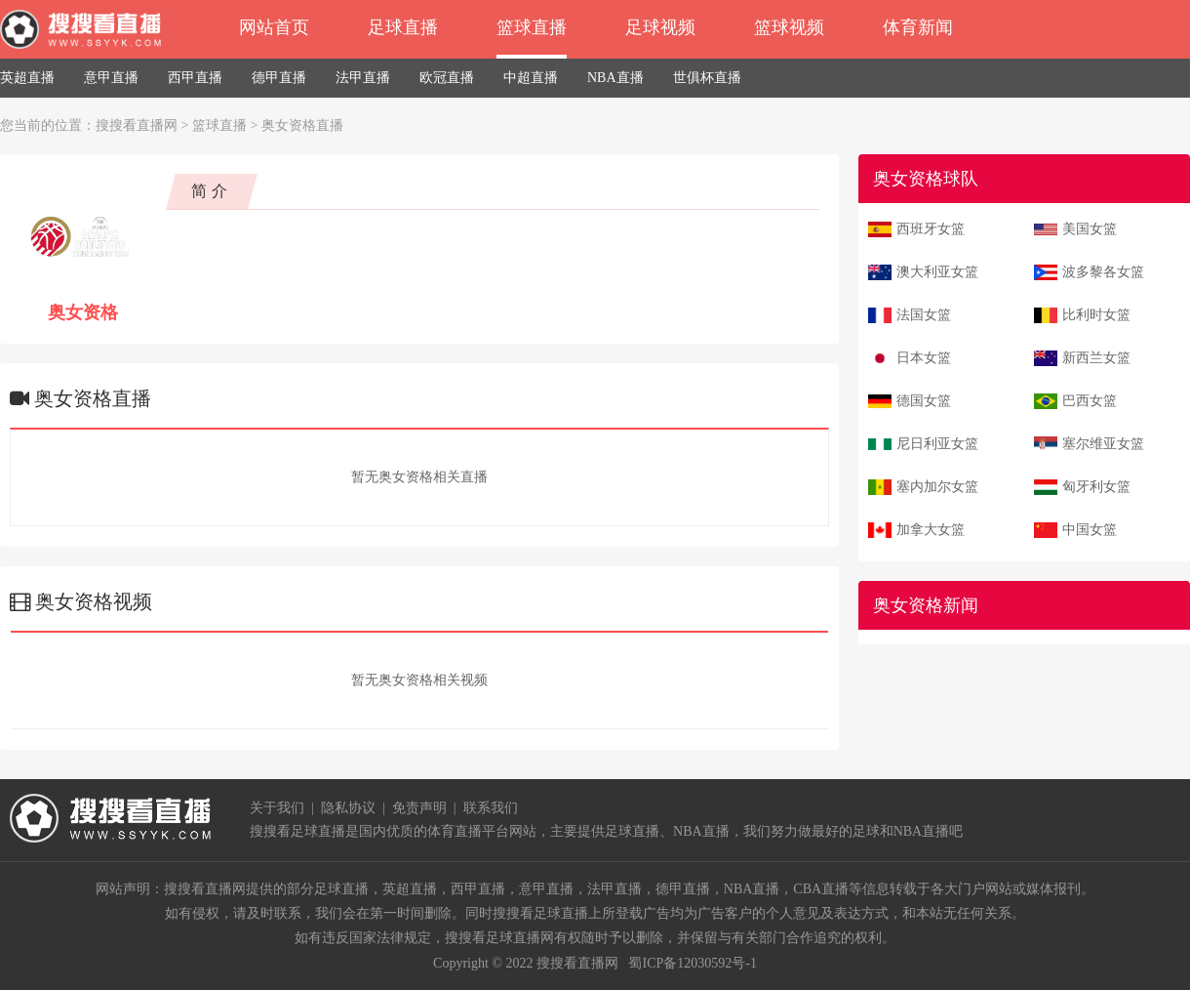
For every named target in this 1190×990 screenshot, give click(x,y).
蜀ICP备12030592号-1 (692, 963)
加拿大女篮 (930, 529)
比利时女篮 (1096, 315)
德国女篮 (923, 400)
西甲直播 (195, 77)
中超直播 (530, 77)
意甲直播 (111, 77)
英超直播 (27, 77)
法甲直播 (363, 77)
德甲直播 (279, 77)
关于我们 (277, 808)
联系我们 (490, 808)
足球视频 (660, 27)
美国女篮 (1089, 229)
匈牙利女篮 (1096, 486)
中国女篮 (1089, 529)
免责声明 (419, 808)
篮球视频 (789, 27)
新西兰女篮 (1096, 358)
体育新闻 (918, 27)
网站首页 (274, 27)
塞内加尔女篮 (937, 486)
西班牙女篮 (930, 229)
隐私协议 (348, 808)
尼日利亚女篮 (937, 443)
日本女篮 (923, 358)
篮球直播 (531, 27)
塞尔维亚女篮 (1103, 443)
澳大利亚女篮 (937, 272)
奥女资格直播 (302, 125)
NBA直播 (615, 77)
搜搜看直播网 (137, 125)
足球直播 (403, 27)
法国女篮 (923, 315)
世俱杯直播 (707, 77)
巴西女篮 (1089, 400)
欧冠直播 (446, 77)
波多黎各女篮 (1103, 272)
